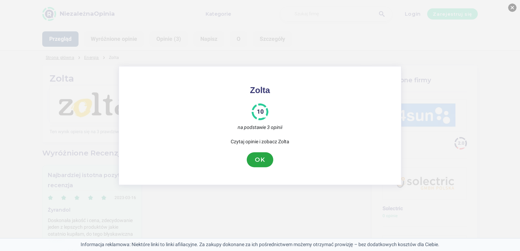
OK (260, 159)
